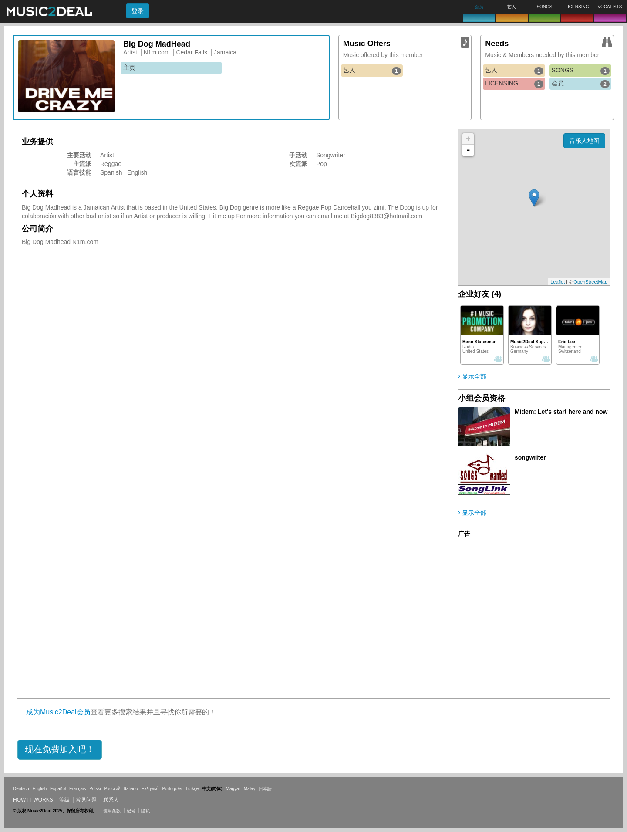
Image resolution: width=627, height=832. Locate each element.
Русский (112, 788)
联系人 (111, 800)
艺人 (372, 70)
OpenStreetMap (590, 281)
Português (172, 788)
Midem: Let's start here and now (561, 411)
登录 (137, 10)
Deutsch (21, 788)
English (39, 788)
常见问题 (86, 800)
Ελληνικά (150, 788)
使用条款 (112, 810)
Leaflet (557, 281)
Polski (95, 788)
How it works (33, 800)
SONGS (581, 70)
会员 (581, 83)
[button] (59, 750)
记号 (131, 810)
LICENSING (514, 83)
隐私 (145, 810)
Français (77, 788)
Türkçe (192, 788)
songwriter (530, 457)
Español (58, 788)
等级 (64, 800)
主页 (129, 67)
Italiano (131, 788)
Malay (250, 788)
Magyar (233, 788)
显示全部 (472, 376)
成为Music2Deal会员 (58, 712)
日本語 (265, 788)
